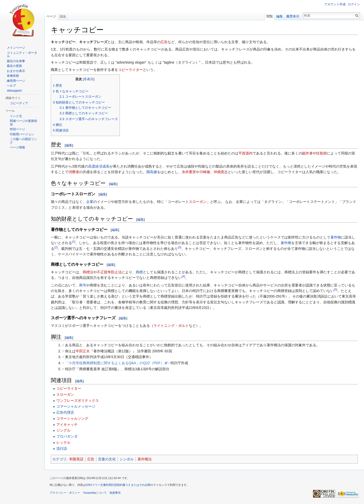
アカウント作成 (335, 4)
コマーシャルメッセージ (75, 406)
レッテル (63, 442)
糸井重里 (189, 172)
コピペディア (19, 103)
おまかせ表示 (16, 71)
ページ (51, 16)
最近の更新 (14, 66)
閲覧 (269, 16)
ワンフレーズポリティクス (77, 401)
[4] (183, 276)
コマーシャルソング (72, 418)
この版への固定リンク (23, 140)
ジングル (63, 430)
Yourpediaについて (95, 492)
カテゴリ (59, 459)
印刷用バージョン (22, 134)
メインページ (16, 47)
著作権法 (145, 459)
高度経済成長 (98, 166)
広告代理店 (65, 412)
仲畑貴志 (221, 172)
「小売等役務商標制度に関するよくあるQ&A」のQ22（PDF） (114, 363)
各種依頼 (13, 75)
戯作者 (307, 153)
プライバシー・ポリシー (65, 492)
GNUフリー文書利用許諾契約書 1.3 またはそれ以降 (118, 484)
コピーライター (130, 70)
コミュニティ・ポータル (22, 54)
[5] (335, 289)
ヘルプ (11, 85)
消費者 (74, 172)
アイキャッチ (67, 424)
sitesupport (14, 90)
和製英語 (76, 459)
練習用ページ (16, 81)
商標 (139, 272)
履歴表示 (292, 16)
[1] (73, 241)
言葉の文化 (107, 459)
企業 (89, 202)
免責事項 (115, 492)
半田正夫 (83, 351)
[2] (56, 247)
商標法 (88, 272)
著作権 (286, 243)
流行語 (61, 448)
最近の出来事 (16, 61)
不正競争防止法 (109, 272)
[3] (179, 247)
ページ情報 (17, 147)
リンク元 (16, 116)
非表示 (89, 79)
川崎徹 (204, 172)
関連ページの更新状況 (23, 122)
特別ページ (17, 129)
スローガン (198, 202)
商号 (82, 285)
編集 (69, 145)
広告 (164, 42)
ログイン (354, 4)
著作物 (335, 237)
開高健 (151, 172)
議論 (62, 16)
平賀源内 (245, 153)
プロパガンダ (67, 436)
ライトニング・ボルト (171, 326)
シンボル (127, 459)
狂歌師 (321, 153)
